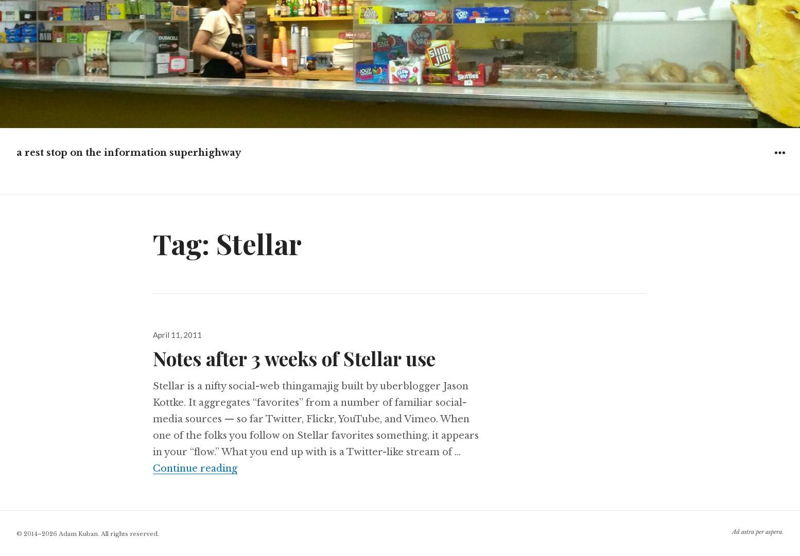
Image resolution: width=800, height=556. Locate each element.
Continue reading (195, 468)
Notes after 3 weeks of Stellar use (294, 358)
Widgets (780, 160)
